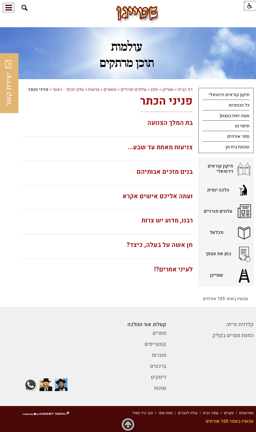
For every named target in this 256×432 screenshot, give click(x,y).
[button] (24, 7)
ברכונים (158, 366)
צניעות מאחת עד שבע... (160, 147)
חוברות (159, 355)
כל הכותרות (239, 105)
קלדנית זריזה (240, 324)
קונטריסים (155, 344)
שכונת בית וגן (238, 147)
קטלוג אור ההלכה (147, 324)
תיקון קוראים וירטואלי (229, 94)
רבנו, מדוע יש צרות (167, 220)
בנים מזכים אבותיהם (164, 172)
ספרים (159, 333)
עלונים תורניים (133, 89)
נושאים (110, 89)
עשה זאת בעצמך (234, 115)
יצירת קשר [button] (8, 83)
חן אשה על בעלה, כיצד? (159, 245)
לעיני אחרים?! (173, 269)
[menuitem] (226, 94)
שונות (160, 388)
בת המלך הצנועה (170, 123)
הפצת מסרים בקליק (233, 335)
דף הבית (185, 89)
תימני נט (242, 126)
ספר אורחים (238, 136)
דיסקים (158, 377)
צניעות (94, 89)
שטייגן (168, 89)
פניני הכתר (166, 101)
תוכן (154, 89)
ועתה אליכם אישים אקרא (157, 196)
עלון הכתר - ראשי (68, 89)
